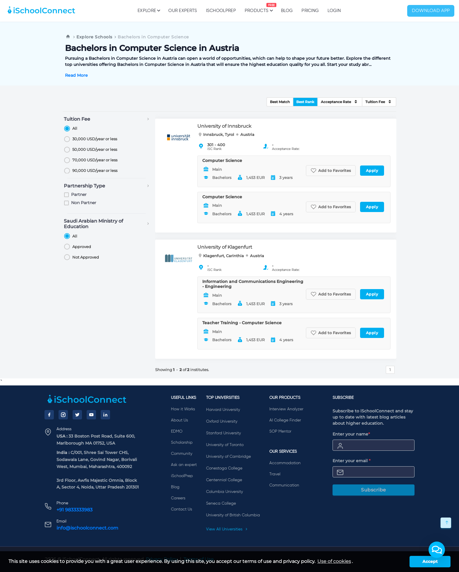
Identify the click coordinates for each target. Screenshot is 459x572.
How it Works (183, 409)
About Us (179, 420)
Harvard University (223, 410)
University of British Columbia (233, 515)
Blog (287, 10)
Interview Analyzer (286, 409)
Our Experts (182, 10)
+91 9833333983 (74, 510)
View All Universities (227, 529)
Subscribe (373, 490)
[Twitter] (77, 414)
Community (181, 454)
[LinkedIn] (105, 414)
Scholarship (182, 442)
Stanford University (223, 433)
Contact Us (181, 509)
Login (334, 10)
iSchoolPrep (221, 10)
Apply (372, 170)
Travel (274, 474)
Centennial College (224, 480)
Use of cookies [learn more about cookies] (334, 561)
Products (256, 8)
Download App (431, 10)
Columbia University (224, 492)
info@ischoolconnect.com (87, 528)
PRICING (310, 10)
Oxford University (221, 421)
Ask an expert (184, 465)
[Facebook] (49, 414)
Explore (149, 10)
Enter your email (352, 460)
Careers (178, 498)
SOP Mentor (280, 431)
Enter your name (351, 434)
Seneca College (221, 503)
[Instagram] (63, 414)
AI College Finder (285, 420)
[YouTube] (91, 414)
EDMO (176, 431)
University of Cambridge (228, 457)
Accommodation (285, 463)
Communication (284, 485)
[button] (437, 550)
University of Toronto (225, 445)
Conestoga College (224, 468)
